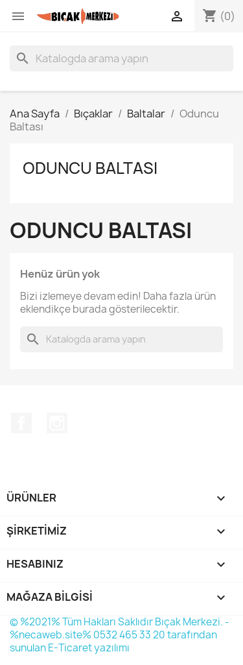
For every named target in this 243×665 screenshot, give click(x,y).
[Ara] (121, 58)
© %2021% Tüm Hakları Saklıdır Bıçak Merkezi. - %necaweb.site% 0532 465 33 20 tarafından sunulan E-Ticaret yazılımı (119, 635)
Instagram (57, 423)
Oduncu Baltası (90, 168)
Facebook (21, 423)
